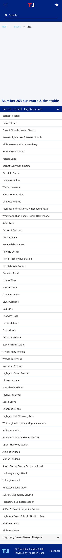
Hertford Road (10, 323)
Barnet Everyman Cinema (16, 165)
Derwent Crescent (12, 230)
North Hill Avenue (12, 366)
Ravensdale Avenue (13, 244)
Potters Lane (9, 158)
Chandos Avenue (11, 201)
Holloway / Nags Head (14, 473)
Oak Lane (7, 308)
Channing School (11, 408)
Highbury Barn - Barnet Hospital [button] (22, 537)
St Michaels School (12, 387)
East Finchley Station (13, 344)
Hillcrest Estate (10, 380)
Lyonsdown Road (11, 180)
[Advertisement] (31, 63)
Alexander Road (11, 451)
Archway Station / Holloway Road (20, 437)
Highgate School (11, 394)
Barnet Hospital (11, 115)
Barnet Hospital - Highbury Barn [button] (22, 109)
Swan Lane (8, 223)
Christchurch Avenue (14, 266)
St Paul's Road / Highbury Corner (20, 509)
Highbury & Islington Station (18, 501)
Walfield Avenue (11, 187)
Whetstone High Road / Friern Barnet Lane (26, 215)
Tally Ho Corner (10, 251)
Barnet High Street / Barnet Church (22, 137)
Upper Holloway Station (15, 444)
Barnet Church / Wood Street (18, 130)
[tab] (31, 109)
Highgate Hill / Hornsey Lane (18, 416)
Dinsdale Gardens (12, 173)
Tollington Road (11, 480)
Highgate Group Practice (16, 373)
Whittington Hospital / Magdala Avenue (24, 423)
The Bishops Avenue (13, 351)
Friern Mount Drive (12, 194)
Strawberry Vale (11, 294)
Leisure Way (9, 280)
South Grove (9, 401)
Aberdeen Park (10, 523)
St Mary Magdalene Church (17, 494)
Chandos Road (10, 315)
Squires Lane (9, 287)
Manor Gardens (11, 458)
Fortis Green (9, 330)
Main (4, 26)
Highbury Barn (10, 530)
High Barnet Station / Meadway (19, 144)
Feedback (55, 550)
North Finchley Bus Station (17, 258)
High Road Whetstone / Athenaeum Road (25, 208)
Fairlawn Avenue (11, 337)
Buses (17, 26)
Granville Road (10, 273)
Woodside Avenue (12, 358)
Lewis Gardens (10, 301)
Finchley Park (9, 237)
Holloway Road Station (14, 487)
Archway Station (11, 430)
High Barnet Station (13, 151)
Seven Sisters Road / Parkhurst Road (22, 466)
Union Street (9, 123)
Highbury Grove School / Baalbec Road (23, 516)
